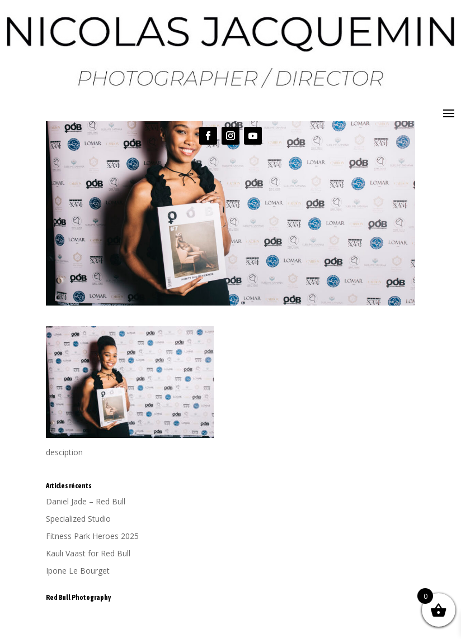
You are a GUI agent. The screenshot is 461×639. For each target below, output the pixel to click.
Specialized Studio (78, 518)
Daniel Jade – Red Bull (85, 501)
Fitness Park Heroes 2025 (92, 536)
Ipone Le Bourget (78, 570)
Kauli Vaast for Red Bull (88, 553)
